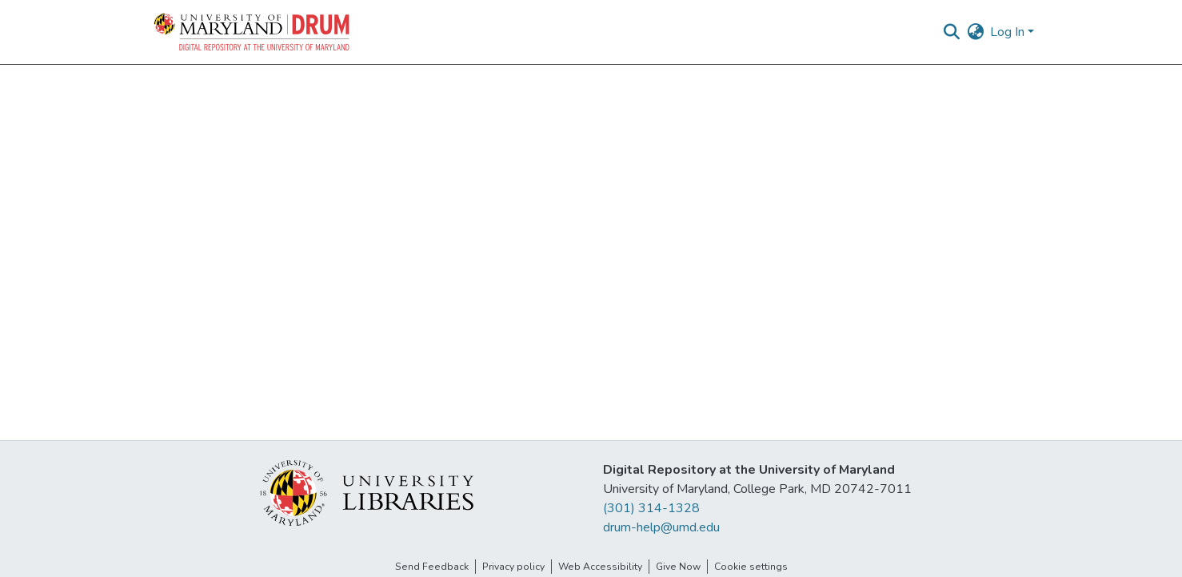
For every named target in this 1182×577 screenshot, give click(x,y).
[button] (252, 32)
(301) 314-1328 (651, 508)
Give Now (678, 566)
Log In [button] (1009, 32)
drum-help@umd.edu (661, 527)
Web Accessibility (600, 566)
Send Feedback (432, 566)
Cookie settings (751, 566)
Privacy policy (513, 566)
